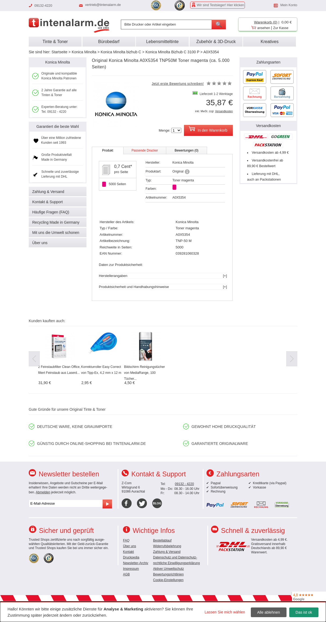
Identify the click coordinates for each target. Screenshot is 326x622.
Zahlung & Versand (48, 191)
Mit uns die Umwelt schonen (55, 232)
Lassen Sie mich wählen (225, 612)
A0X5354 (211, 52)
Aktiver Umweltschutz (168, 569)
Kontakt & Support (47, 202)
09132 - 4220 (184, 484)
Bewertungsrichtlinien (168, 574)
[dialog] (163, 612)
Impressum (131, 569)
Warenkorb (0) (265, 22)
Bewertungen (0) (186, 150)
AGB (126, 574)
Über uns (40, 243)
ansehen (263, 28)
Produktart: (153, 171)
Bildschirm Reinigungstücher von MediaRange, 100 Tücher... (144, 373)
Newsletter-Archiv (135, 563)
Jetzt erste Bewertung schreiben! (178, 84)
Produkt (107, 150)
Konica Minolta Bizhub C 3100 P (173, 52)
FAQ (126, 540)
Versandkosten (224, 111)
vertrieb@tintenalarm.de (103, 5)
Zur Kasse (280, 28)
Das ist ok (304, 612)
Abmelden (43, 492)
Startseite (59, 52)
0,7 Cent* (123, 166)
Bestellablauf (162, 540)
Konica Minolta (84, 52)
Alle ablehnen (268, 612)
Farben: (151, 189)
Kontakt (128, 552)
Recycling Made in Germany (55, 222)
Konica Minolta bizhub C (121, 52)
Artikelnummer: (156, 197)
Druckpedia (131, 557)
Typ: (149, 180)
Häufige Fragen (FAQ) (50, 212)
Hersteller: (153, 162)
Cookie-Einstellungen (168, 580)
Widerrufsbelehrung (167, 546)
